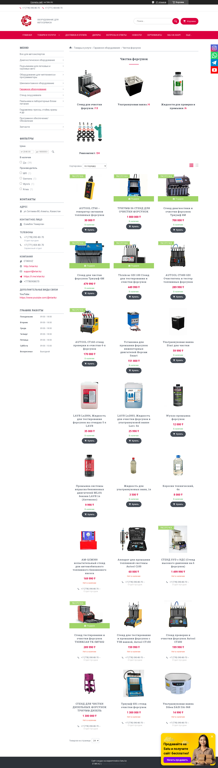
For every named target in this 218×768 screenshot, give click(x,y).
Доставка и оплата (76, 35)
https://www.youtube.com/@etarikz (38, 297)
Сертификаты (154, 35)
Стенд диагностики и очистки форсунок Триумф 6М (178, 212)
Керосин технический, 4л (178, 487)
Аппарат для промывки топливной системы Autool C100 (134, 563)
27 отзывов (161, 2)
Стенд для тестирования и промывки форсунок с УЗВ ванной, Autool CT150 (134, 638)
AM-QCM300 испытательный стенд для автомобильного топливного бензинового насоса (89, 566)
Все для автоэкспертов (32, 54)
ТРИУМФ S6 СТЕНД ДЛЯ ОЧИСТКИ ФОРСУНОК (134, 210)
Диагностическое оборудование (37, 60)
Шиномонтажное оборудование (37, 83)
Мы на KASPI (174, 35)
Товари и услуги (46, 35)
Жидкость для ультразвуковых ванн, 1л (134, 487)
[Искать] (175, 21)
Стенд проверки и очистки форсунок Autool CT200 (178, 638)
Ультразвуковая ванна (132, 104)
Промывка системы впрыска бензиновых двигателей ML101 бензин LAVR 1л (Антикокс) (89, 492)
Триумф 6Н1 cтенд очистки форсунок (133, 705)
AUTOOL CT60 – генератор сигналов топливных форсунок (89, 212)
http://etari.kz (31, 266)
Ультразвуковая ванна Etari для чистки (178, 343)
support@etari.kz (32, 271)
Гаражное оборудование (107, 48)
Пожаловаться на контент (114, 764)
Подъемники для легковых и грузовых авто (35, 67)
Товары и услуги (82, 48)
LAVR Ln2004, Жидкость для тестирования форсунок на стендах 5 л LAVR (89, 420)
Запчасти (25, 127)
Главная (27, 35)
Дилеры (96, 35)
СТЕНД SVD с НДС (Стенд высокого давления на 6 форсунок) (178, 563)
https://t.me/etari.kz (34, 276)
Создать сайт (36, 2)
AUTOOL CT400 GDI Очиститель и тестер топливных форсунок (178, 278)
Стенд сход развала (30, 95)
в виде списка (196, 166)
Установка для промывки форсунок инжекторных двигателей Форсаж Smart (134, 348)
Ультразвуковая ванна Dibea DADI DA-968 (178, 705)
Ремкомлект (87, 153)
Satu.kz (123, 761)
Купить (91, 230)
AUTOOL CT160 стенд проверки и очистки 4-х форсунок (89, 345)
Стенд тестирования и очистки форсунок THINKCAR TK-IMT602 (89, 638)
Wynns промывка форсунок (178, 417)
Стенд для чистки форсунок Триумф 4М (89, 276)
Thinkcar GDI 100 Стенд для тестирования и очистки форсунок (133, 278)
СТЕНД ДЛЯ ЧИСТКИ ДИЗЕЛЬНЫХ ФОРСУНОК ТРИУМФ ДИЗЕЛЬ (89, 707)
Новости (137, 35)
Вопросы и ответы (116, 35)
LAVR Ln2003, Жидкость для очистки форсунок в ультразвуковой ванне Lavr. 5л (133, 420)
